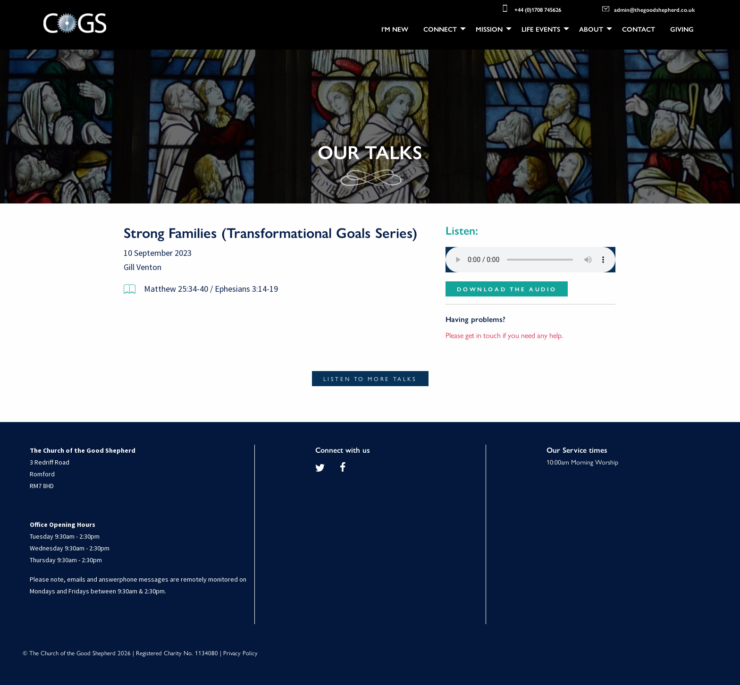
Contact (638, 29)
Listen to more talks (370, 378)
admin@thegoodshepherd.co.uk (648, 9)
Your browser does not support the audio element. (530, 259)
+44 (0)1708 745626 (530, 8)
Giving (682, 29)
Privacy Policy (240, 652)
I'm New (394, 29)
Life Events (540, 29)
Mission (489, 29)
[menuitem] (395, 28)
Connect (440, 29)
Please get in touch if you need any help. (504, 335)
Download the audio (506, 289)
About (591, 29)
